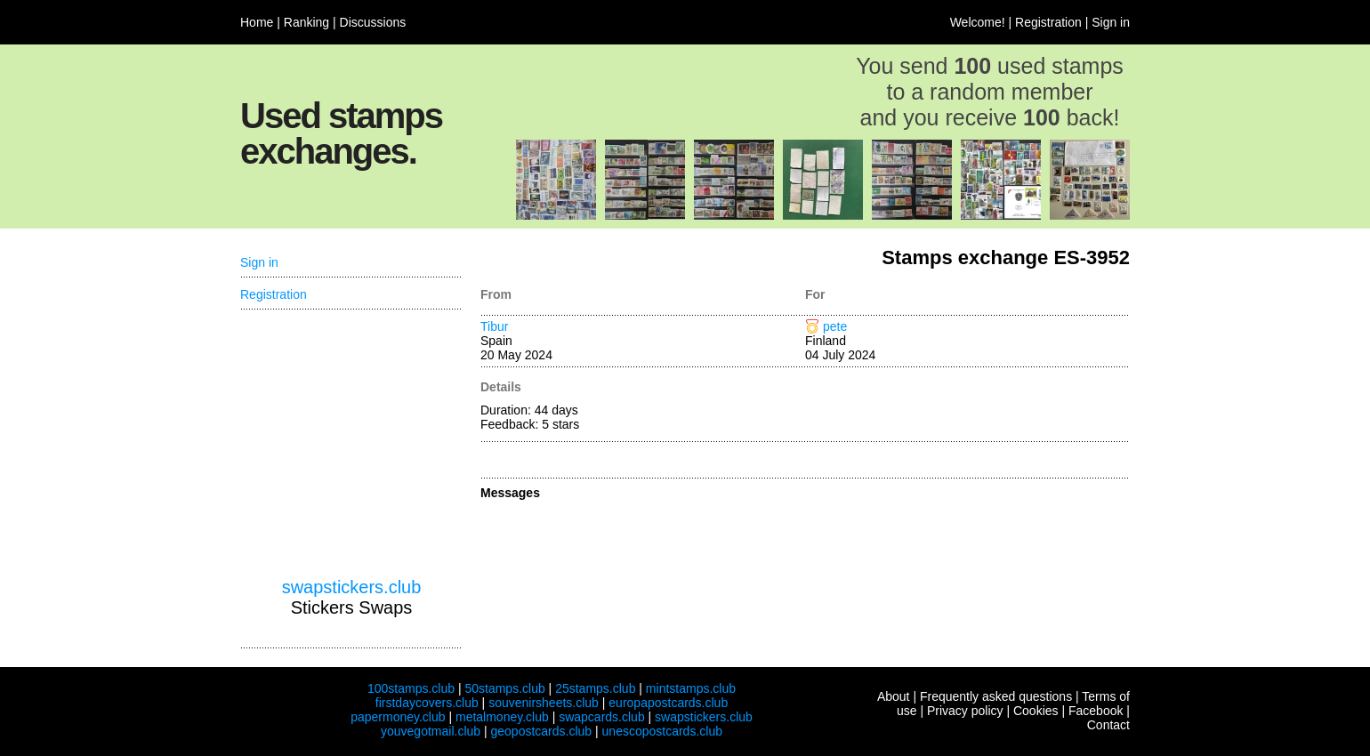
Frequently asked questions (996, 696)
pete (835, 326)
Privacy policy (965, 711)
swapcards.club (602, 717)
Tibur (494, 326)
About (893, 696)
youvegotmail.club (430, 731)
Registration (1048, 22)
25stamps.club (595, 688)
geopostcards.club (541, 731)
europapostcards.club (668, 703)
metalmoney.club (502, 717)
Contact (1108, 725)
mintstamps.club (691, 688)
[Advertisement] (351, 444)
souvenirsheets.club (543, 703)
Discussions (373, 22)
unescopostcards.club (662, 731)
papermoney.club (398, 717)
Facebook (1095, 711)
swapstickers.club (352, 587)
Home (256, 22)
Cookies (1036, 711)
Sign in (1111, 22)
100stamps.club (411, 688)
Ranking (306, 22)
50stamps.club (504, 688)
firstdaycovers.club (427, 703)
